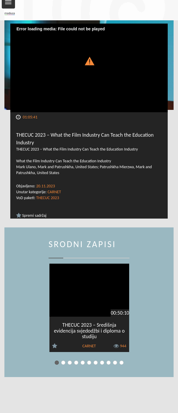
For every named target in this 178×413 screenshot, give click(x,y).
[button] (89, 60)
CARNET (54, 191)
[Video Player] (89, 68)
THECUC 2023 (47, 197)
